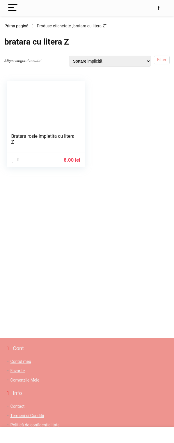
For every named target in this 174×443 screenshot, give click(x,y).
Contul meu (20, 361)
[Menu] (13, 8)
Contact (17, 406)
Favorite (17, 370)
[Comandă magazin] (110, 61)
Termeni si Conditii (27, 415)
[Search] (159, 8)
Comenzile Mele (25, 380)
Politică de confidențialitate (35, 425)
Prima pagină (16, 26)
